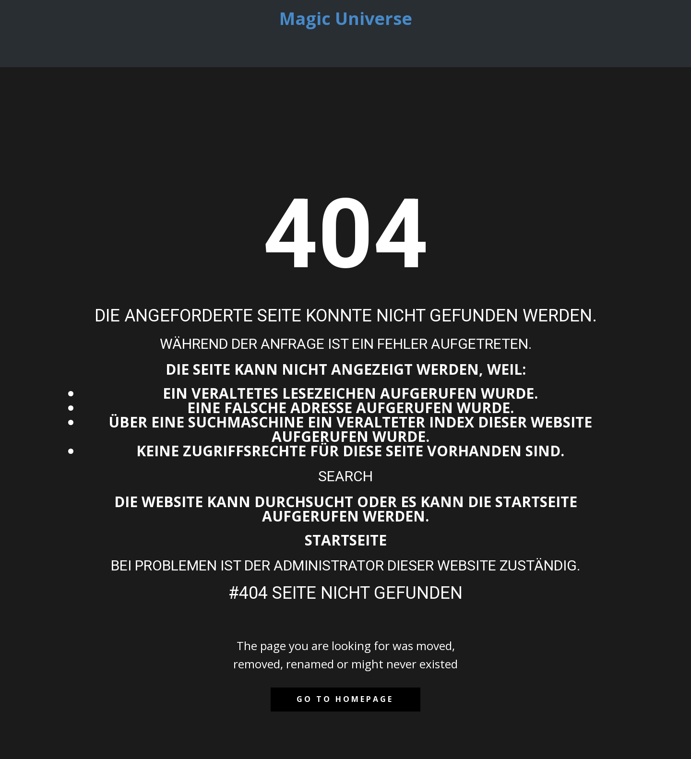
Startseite (346, 540)
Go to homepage (345, 699)
